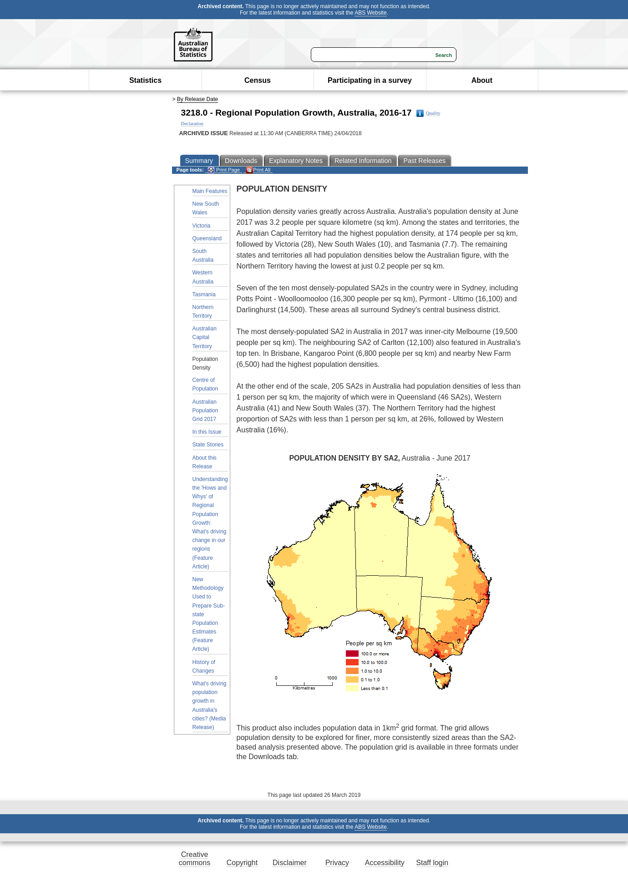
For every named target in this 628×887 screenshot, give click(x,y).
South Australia (203, 255)
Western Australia (203, 276)
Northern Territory (203, 311)
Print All (258, 170)
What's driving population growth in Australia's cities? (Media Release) (209, 705)
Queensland (207, 238)
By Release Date (197, 99)
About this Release (204, 462)
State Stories (208, 444)
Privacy (337, 863)
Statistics (145, 80)
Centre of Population (205, 384)
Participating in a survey (370, 80)
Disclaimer (290, 863)
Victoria (201, 226)
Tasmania (204, 294)
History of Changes (204, 666)
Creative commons (194, 859)
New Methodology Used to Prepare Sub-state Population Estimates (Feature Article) (208, 614)
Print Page (224, 170)
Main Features (210, 191)
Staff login (432, 863)
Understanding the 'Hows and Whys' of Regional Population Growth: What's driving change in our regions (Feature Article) (210, 523)
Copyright (242, 863)
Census (257, 80)
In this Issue (207, 432)
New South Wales (205, 208)
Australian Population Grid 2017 (205, 410)
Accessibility (385, 863)
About (481, 80)
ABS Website (370, 13)
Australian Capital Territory (204, 337)
